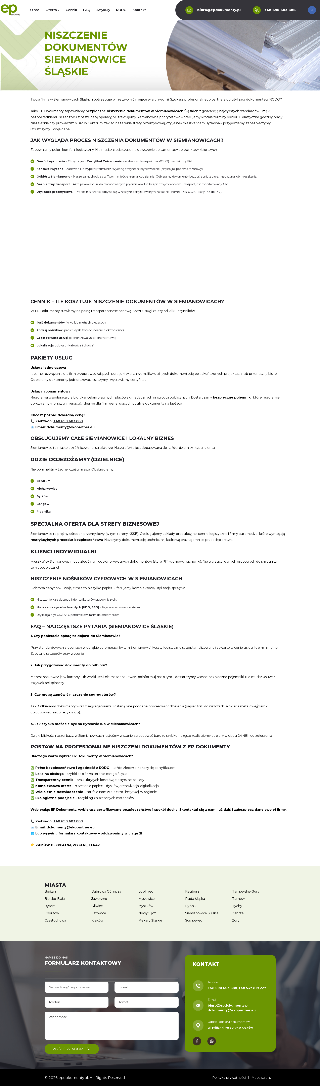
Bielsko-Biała (55, 899)
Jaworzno (99, 899)
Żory (235, 920)
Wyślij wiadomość (72, 1049)
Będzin (50, 891)
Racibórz (192, 891)
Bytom (50, 906)
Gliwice (97, 906)
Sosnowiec (193, 920)
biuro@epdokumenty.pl (219, 10)
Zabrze (238, 913)
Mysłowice (146, 899)
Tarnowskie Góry (245, 891)
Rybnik (190, 906)
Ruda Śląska (195, 899)
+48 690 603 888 (280, 10)
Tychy (237, 906)
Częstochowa (55, 920)
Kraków (97, 920)
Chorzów (52, 913)
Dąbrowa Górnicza (106, 891)
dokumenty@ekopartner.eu (232, 1010)
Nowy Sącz (147, 913)
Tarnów (238, 899)
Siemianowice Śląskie (202, 913)
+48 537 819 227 (252, 988)
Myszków (145, 906)
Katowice (98, 913)
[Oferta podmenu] (59, 10)
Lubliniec (145, 891)
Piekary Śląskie (150, 920)
